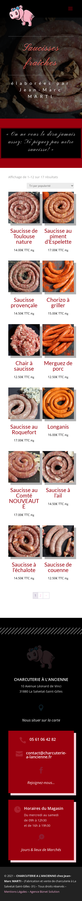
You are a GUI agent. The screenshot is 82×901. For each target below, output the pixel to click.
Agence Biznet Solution (44, 892)
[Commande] (50, 186)
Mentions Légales (15, 892)
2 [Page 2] (40, 595)
